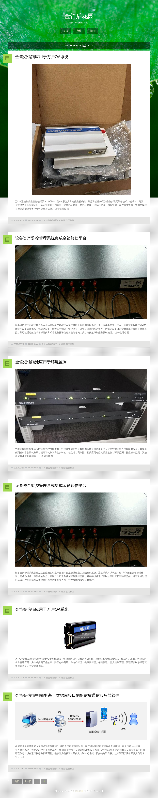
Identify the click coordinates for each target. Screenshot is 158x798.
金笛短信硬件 (52, 220)
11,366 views (33, 344)
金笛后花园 (79, 16)
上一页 (27, 781)
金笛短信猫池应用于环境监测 (41, 362)
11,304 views (33, 468)
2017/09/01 (19, 769)
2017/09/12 (19, 591)
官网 (92, 30)
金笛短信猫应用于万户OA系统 (41, 56)
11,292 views (33, 220)
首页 (65, 30)
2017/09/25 (19, 220)
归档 (79, 30)
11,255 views (33, 677)
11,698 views (33, 769)
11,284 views (33, 591)
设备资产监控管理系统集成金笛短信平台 (50, 238)
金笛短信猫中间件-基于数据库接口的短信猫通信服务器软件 (67, 695)
